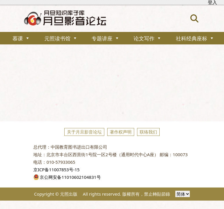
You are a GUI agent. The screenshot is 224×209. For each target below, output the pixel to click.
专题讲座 (102, 38)
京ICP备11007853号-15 (56, 169)
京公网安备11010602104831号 (67, 177)
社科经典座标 (191, 38)
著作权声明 (121, 132)
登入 (212, 2)
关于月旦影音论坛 (84, 132)
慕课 (17, 38)
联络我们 (148, 132)
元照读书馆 (57, 38)
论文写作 (144, 38)
